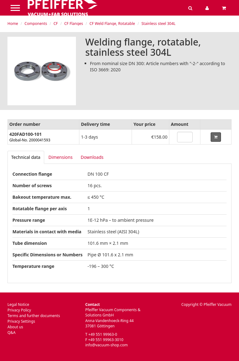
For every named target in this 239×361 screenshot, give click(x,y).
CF (56, 23)
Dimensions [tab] (61, 157)
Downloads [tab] (92, 157)
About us (15, 327)
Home (12, 23)
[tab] (25, 157)
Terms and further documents (33, 315)
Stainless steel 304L (159, 23)
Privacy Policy (19, 310)
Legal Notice (18, 304)
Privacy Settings (21, 321)
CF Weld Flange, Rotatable (112, 23)
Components (36, 23)
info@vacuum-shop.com (106, 345)
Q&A (11, 332)
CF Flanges (73, 23)
